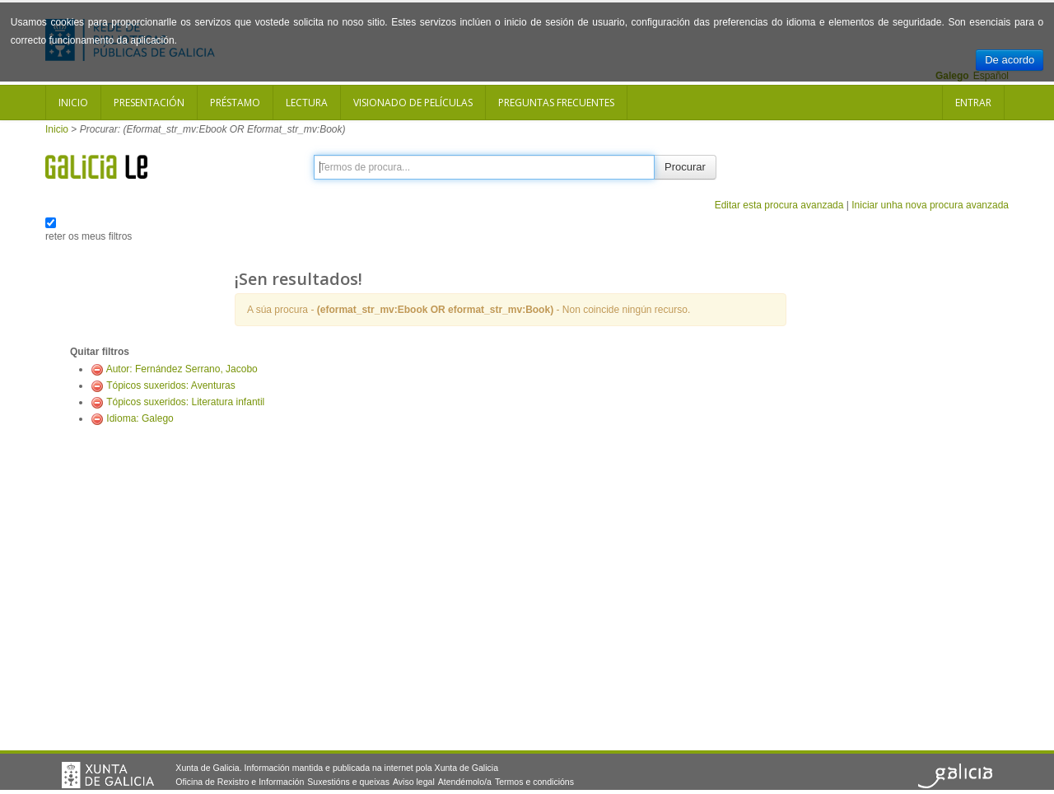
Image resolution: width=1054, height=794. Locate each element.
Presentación (149, 103)
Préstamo (235, 103)
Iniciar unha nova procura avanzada (930, 205)
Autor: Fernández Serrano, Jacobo (182, 369)
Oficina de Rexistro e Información (239, 782)
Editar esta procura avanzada (779, 205)
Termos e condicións (534, 782)
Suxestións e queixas (348, 782)
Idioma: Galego (139, 418)
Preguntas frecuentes (556, 103)
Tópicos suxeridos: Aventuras (171, 385)
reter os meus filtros (88, 236)
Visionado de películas (413, 103)
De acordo (1009, 60)
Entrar (973, 103)
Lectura (307, 103)
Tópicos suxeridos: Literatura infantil (185, 402)
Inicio (73, 103)
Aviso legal (414, 782)
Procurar (685, 167)
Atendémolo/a (465, 782)
